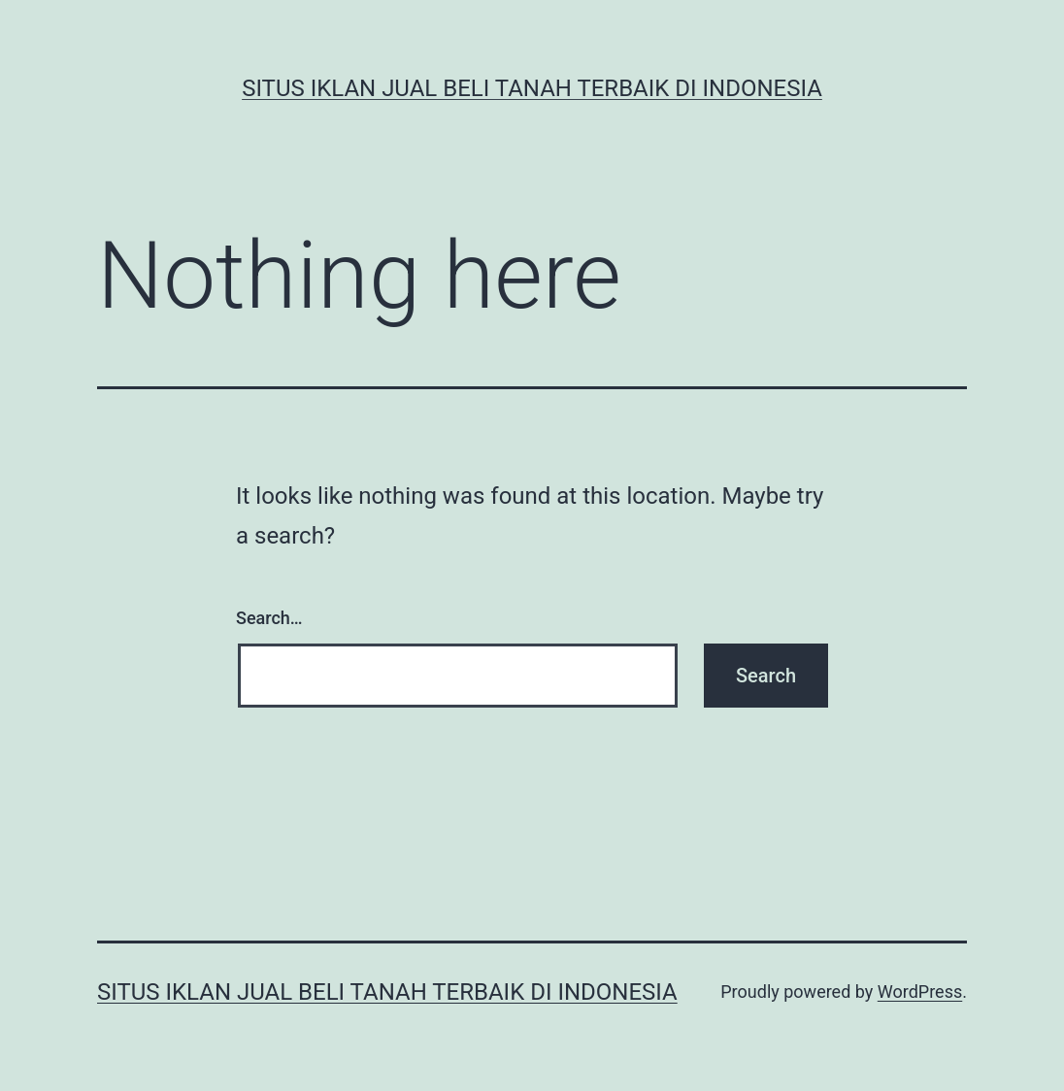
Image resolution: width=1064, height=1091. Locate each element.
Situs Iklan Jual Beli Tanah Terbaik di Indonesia (532, 88)
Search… (269, 618)
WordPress (920, 991)
